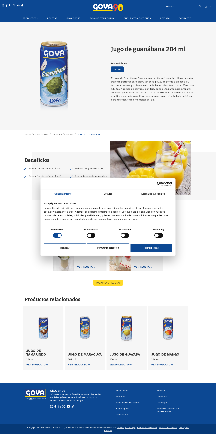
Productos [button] (29, 18)
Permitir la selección (108, 248)
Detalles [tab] (108, 193)
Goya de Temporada (102, 18)
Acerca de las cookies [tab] (153, 193)
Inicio (28, 134)
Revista (165, 18)
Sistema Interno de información (168, 410)
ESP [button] (207, 6)
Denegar (64, 248)
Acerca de (122, 414)
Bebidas (57, 134)
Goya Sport (73, 18)
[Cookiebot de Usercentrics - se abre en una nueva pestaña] (159, 184)
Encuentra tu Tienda (137, 18)
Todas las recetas (108, 282)
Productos (41, 134)
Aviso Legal (130, 427)
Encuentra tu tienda (128, 402)
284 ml (117, 69)
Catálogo (162, 402)
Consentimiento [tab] (63, 193)
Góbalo (120, 427)
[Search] (182, 7)
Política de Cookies (168, 427)
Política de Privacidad (147, 427)
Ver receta (85, 267)
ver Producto (37, 364)
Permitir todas (151, 248)
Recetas (52, 18)
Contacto (185, 18)
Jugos (69, 134)
